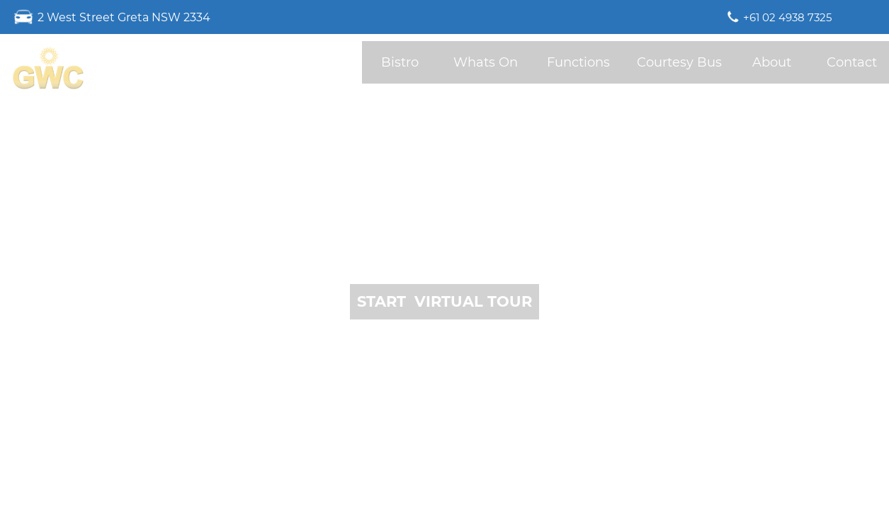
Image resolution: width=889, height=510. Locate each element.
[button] (444, 301)
